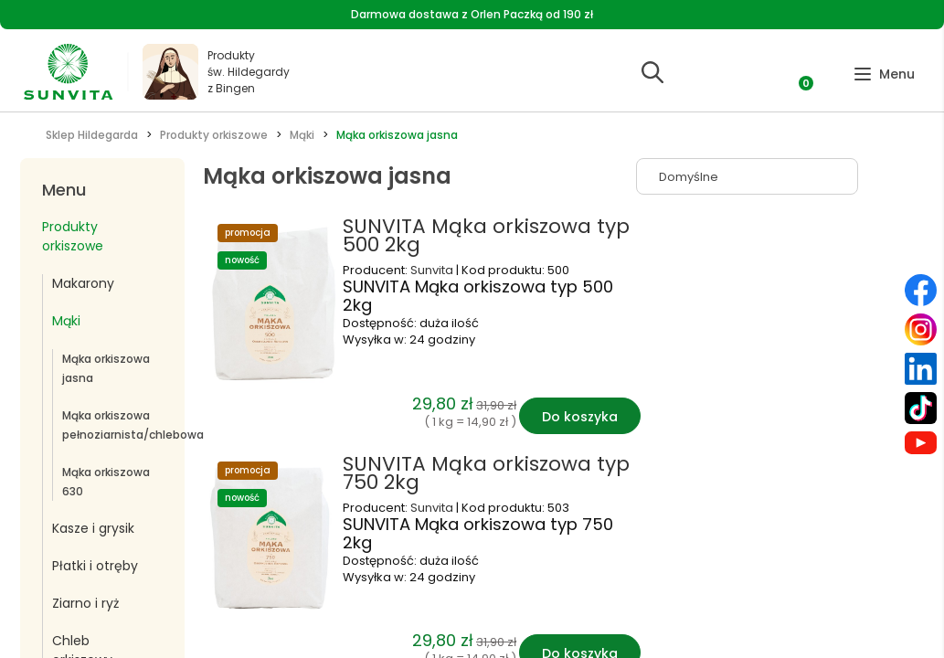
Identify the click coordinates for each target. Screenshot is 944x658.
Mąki (66, 321)
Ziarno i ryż (85, 603)
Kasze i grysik (93, 528)
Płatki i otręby (95, 566)
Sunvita (433, 270)
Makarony (83, 283)
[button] (884, 74)
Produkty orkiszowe (72, 236)
